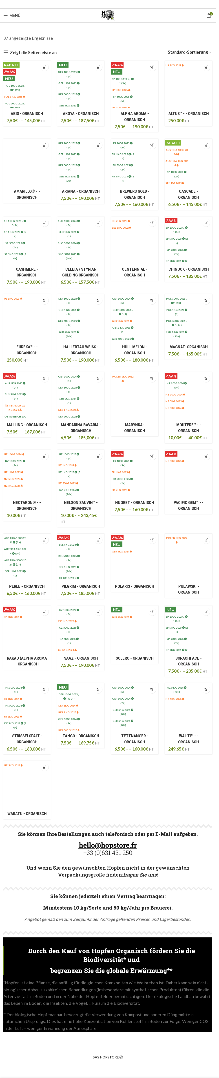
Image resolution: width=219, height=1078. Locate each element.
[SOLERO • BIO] (134, 629)
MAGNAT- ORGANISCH (189, 346)
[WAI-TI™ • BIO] (188, 707)
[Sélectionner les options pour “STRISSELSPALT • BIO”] (44, 690)
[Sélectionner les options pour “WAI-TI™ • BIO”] (206, 690)
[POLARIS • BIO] (134, 557)
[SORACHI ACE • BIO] (188, 629)
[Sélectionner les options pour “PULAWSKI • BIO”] (206, 540)
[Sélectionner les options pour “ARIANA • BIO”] (98, 145)
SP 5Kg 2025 (121, 107)
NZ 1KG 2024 (67, 465)
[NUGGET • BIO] (134, 473)
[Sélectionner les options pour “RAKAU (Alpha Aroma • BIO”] (44, 612)
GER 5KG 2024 (122, 551)
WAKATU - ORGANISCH (27, 814)
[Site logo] (107, 15)
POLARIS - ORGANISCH (135, 586)
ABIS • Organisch (27, 113)
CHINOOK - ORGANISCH (188, 269)
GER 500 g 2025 (69, 730)
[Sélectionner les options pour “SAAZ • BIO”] (98, 612)
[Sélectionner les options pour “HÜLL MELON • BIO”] (152, 301)
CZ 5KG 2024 (67, 650)
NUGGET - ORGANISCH (134, 502)
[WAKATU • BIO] (27, 785)
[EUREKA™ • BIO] (27, 318)
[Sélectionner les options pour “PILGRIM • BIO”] (98, 540)
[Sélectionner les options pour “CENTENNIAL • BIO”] (152, 223)
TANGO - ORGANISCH (81, 736)
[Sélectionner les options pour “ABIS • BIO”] (44, 67)
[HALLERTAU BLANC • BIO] (80, 318)
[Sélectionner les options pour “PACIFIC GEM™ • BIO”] (206, 456)
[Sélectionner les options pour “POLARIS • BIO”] (152, 540)
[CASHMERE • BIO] (27, 240)
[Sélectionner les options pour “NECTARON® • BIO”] (44, 456)
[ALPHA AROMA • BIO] (134, 84)
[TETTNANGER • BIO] (134, 707)
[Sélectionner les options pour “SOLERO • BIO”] (152, 612)
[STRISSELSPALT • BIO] (27, 707)
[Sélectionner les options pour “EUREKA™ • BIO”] (44, 301)
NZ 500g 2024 (176, 394)
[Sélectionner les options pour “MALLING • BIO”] (44, 378)
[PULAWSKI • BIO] (188, 557)
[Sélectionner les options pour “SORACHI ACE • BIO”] (206, 612)
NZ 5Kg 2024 (175, 408)
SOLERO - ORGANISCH (135, 658)
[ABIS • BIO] (27, 84)
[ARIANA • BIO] (80, 162)
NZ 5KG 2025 (175, 401)
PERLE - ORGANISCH (27, 586)
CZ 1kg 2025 (67, 621)
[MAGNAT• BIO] (188, 318)
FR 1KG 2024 (13, 699)
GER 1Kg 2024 (122, 321)
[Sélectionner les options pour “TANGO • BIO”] (98, 690)
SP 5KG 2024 (13, 617)
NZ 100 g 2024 (14, 454)
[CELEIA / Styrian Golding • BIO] (80, 240)
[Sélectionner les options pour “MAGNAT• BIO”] (206, 301)
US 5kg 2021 (175, 65)
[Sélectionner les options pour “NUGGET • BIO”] (152, 456)
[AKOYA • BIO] (80, 84)
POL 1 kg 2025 (14, 96)
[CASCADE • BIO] (188, 162)
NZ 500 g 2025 (68, 483)
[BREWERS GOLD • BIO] (134, 162)
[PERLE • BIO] (27, 557)
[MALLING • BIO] (27, 396)
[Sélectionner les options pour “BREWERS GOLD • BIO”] (152, 145)
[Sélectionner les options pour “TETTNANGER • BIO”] (152, 690)
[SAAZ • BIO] (80, 629)
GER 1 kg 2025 (68, 410)
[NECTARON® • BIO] (27, 473)
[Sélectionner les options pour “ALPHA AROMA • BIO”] (152, 67)
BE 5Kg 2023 (121, 220)
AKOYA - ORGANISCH (81, 113)
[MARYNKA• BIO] (134, 396)
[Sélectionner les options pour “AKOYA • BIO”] (98, 67)
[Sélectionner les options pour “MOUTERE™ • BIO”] (206, 378)
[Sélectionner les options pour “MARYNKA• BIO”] (152, 378)
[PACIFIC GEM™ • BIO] (188, 473)
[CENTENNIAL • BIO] (134, 240)
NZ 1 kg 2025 (14, 472)
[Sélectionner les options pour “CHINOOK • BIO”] (206, 223)
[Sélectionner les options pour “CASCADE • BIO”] (206, 145)
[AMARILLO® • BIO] (27, 162)
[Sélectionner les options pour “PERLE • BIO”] (44, 540)
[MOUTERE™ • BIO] (188, 396)
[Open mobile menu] (12, 15)
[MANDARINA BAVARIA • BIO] (80, 396)
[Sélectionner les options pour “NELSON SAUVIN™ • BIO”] (98, 456)
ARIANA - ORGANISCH (81, 191)
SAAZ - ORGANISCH (81, 658)
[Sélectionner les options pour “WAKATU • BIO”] (44, 768)
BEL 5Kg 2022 (122, 227)
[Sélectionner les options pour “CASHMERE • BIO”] (44, 223)
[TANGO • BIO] (80, 707)
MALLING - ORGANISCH (27, 424)
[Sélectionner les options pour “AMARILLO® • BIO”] (44, 145)
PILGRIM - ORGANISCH (81, 586)
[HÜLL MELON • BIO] (134, 318)
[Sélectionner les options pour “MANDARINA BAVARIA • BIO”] (98, 378)
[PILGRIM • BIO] (80, 557)
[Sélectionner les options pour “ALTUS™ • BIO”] (206, 67)
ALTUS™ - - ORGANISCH (188, 113)
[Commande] (189, 52)
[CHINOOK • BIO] (188, 240)
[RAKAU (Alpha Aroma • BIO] (27, 629)
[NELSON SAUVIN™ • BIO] (80, 473)
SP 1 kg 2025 (121, 89)
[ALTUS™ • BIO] (188, 84)
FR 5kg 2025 (121, 490)
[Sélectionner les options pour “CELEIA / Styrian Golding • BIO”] (98, 223)
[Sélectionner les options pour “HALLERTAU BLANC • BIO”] (98, 301)
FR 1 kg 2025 (121, 472)
